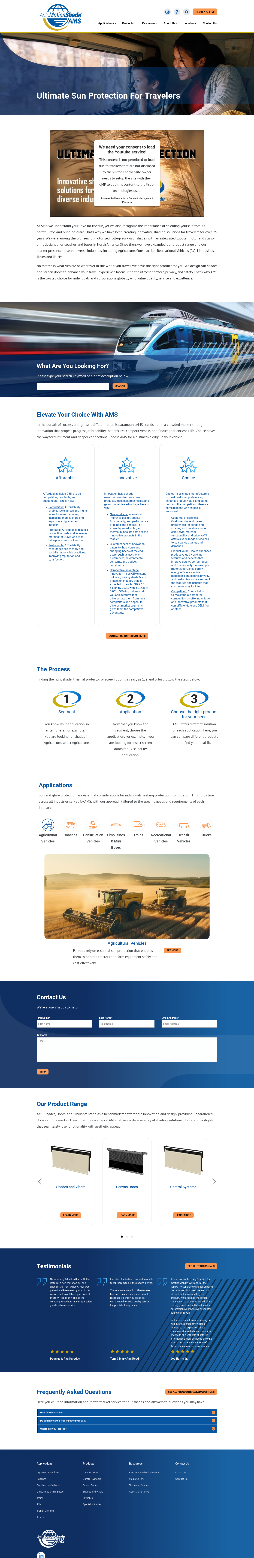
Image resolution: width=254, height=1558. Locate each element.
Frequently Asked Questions (144, 1472)
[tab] (122, 1237)
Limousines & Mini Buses (50, 1491)
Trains (40, 1498)
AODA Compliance (139, 1491)
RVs (39, 1504)
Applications (106, 23)
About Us (169, 23)
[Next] (214, 1181)
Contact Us (210, 23)
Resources (148, 23)
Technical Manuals (139, 1485)
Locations (190, 23)
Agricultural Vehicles (48, 1472)
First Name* (43, 1017)
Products (128, 23)
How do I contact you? (52, 1412)
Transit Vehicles (45, 1510)
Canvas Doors (90, 1472)
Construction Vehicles (49, 1485)
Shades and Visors (93, 1491)
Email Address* (170, 1017)
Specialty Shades (92, 1504)
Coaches (41, 1478)
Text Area (42, 1035)
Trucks (40, 1517)
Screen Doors (90, 1485)
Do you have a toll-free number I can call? (63, 1420)
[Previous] (40, 1181)
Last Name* (105, 1017)
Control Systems (92, 1478)
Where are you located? (53, 1428)
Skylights (88, 1498)
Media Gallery (136, 1478)
